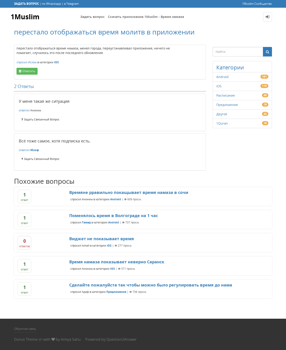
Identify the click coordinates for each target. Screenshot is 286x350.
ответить (28, 71)
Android (222, 77)
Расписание (225, 95)
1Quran (222, 123)
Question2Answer (121, 339)
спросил (22, 62)
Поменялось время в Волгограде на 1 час (113, 215)
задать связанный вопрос (42, 119)
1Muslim (25, 16)
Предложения (227, 105)
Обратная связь (25, 329)
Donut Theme (26, 339)
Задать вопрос (92, 17)
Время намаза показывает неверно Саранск (116, 261)
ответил (24, 110)
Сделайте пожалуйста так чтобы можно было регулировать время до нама (150, 285)
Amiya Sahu (71, 339)
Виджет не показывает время (101, 238)
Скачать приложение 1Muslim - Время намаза (146, 17)
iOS (56, 62)
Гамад (86, 222)
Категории (230, 67)
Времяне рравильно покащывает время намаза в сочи (128, 192)
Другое (221, 114)
